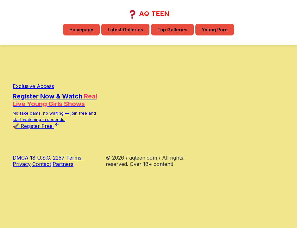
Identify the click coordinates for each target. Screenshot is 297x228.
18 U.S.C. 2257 (47, 158)
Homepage (81, 29)
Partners (63, 164)
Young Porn (215, 29)
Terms (73, 158)
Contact (41, 164)
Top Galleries (172, 29)
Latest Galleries (125, 29)
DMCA (20, 158)
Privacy (22, 164)
